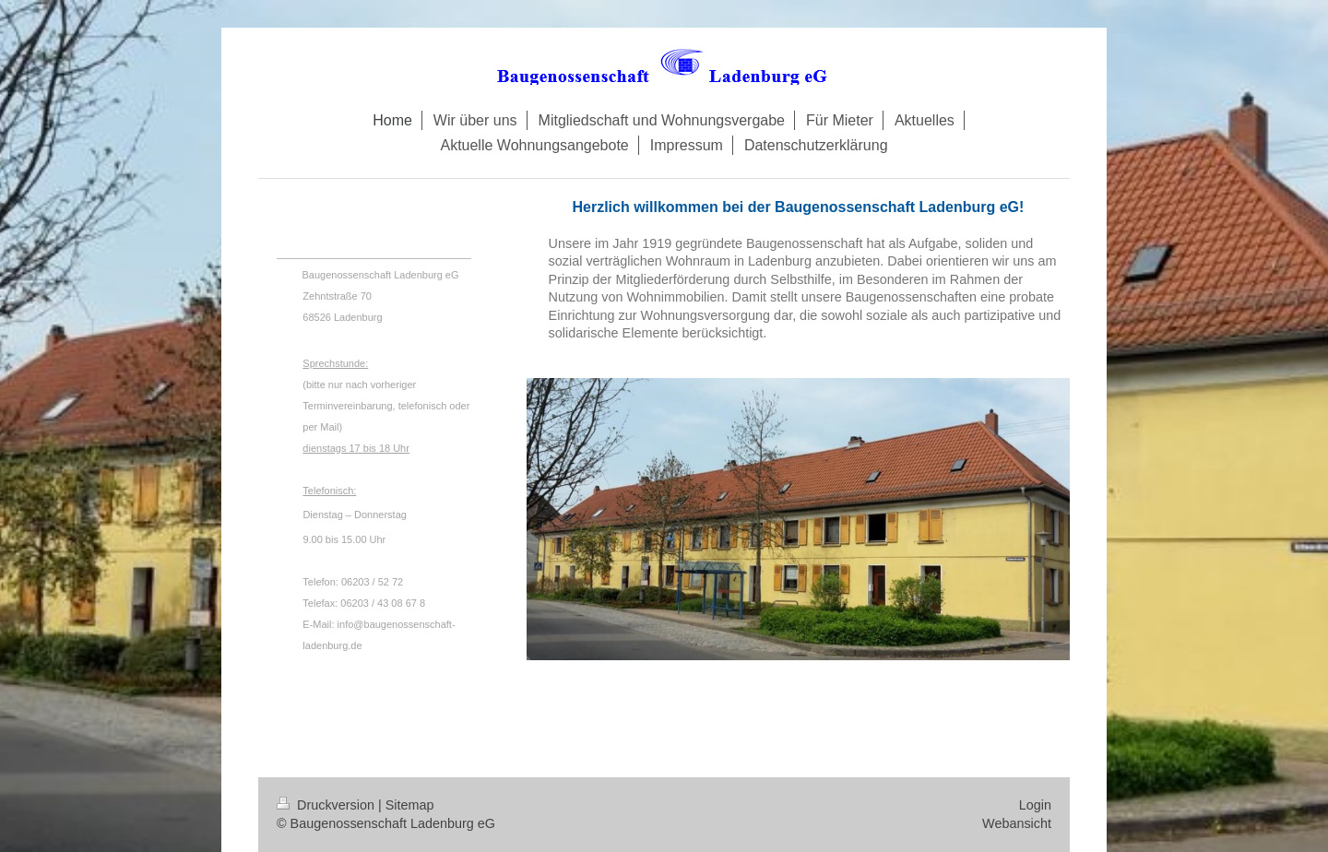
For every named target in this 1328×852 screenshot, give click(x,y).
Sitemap (409, 805)
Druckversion (327, 805)
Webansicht (1016, 823)
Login (1035, 805)
